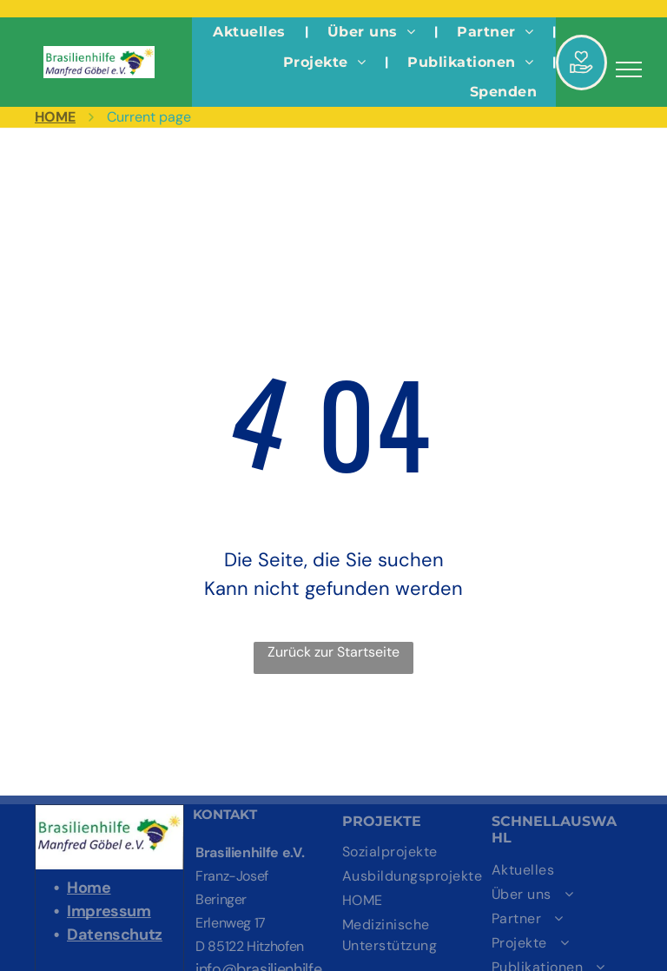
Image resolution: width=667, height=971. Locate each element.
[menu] (628, 69)
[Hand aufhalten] (581, 82)
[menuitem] (250, 32)
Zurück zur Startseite (333, 652)
